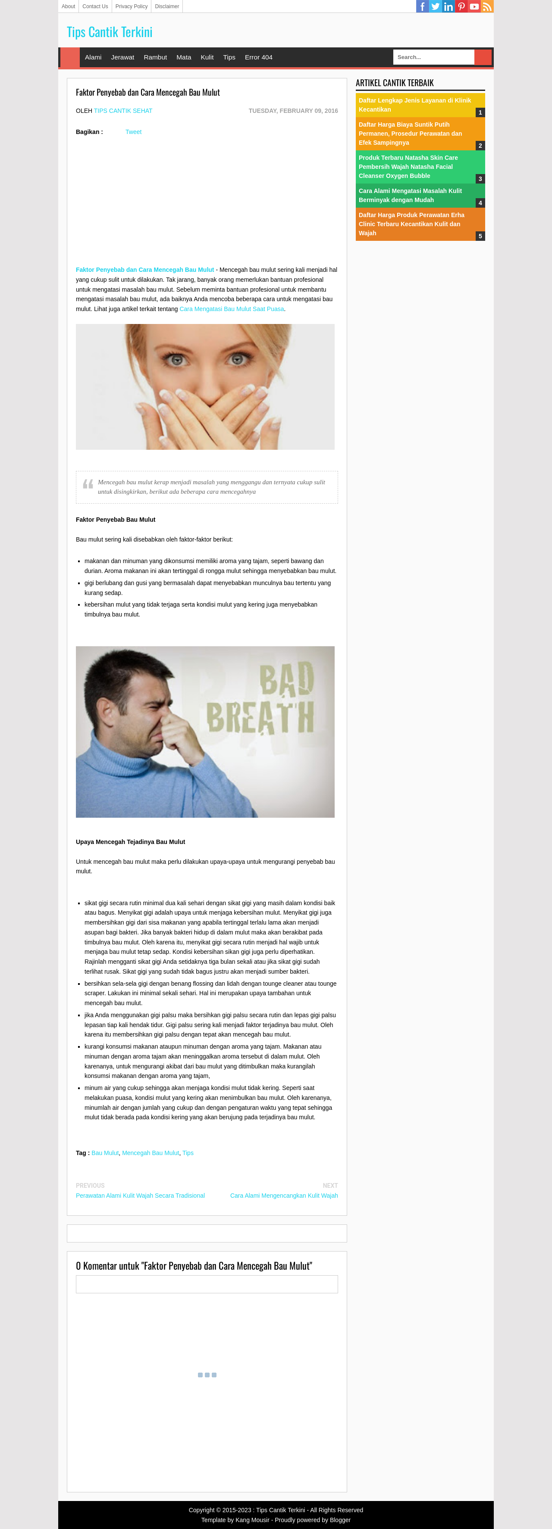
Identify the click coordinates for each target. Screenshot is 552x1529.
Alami (93, 57)
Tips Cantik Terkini (110, 31)
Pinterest (461, 6)
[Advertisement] (207, 204)
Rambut (155, 57)
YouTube (474, 6)
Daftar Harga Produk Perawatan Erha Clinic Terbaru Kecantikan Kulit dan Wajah (411, 224)
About (68, 6)
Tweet (133, 131)
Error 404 (259, 57)
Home (70, 57)
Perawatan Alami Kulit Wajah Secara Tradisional (140, 1195)
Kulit (207, 57)
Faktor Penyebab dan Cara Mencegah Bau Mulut (145, 269)
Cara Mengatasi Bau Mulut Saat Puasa (231, 308)
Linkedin (448, 6)
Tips (229, 57)
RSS (487, 6)
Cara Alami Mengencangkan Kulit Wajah (284, 1195)
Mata (183, 57)
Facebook (422, 6)
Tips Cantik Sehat (123, 110)
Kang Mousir (252, 1520)
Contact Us (95, 6)
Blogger (340, 1520)
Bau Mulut (105, 1152)
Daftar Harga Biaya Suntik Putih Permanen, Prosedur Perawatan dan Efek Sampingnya (410, 133)
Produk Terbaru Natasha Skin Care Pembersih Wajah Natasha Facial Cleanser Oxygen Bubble (408, 166)
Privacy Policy (132, 6)
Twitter (435, 6)
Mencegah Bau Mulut (150, 1152)
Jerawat (122, 57)
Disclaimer (167, 6)
